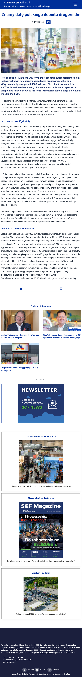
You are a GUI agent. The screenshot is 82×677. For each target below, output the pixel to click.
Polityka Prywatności (30, 674)
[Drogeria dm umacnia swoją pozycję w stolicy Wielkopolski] (20, 353)
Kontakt (68, 674)
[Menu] (75, 4)
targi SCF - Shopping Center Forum (15, 648)
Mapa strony (16, 674)
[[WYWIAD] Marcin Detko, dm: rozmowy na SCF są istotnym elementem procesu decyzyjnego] (62, 320)
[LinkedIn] (61, 289)
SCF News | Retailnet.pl (18, 2)
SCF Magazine (46, 652)
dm (48, 22)
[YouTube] (40, 670)
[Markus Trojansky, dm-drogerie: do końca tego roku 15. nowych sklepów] (20, 320)
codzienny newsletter (10, 650)
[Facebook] (21, 289)
